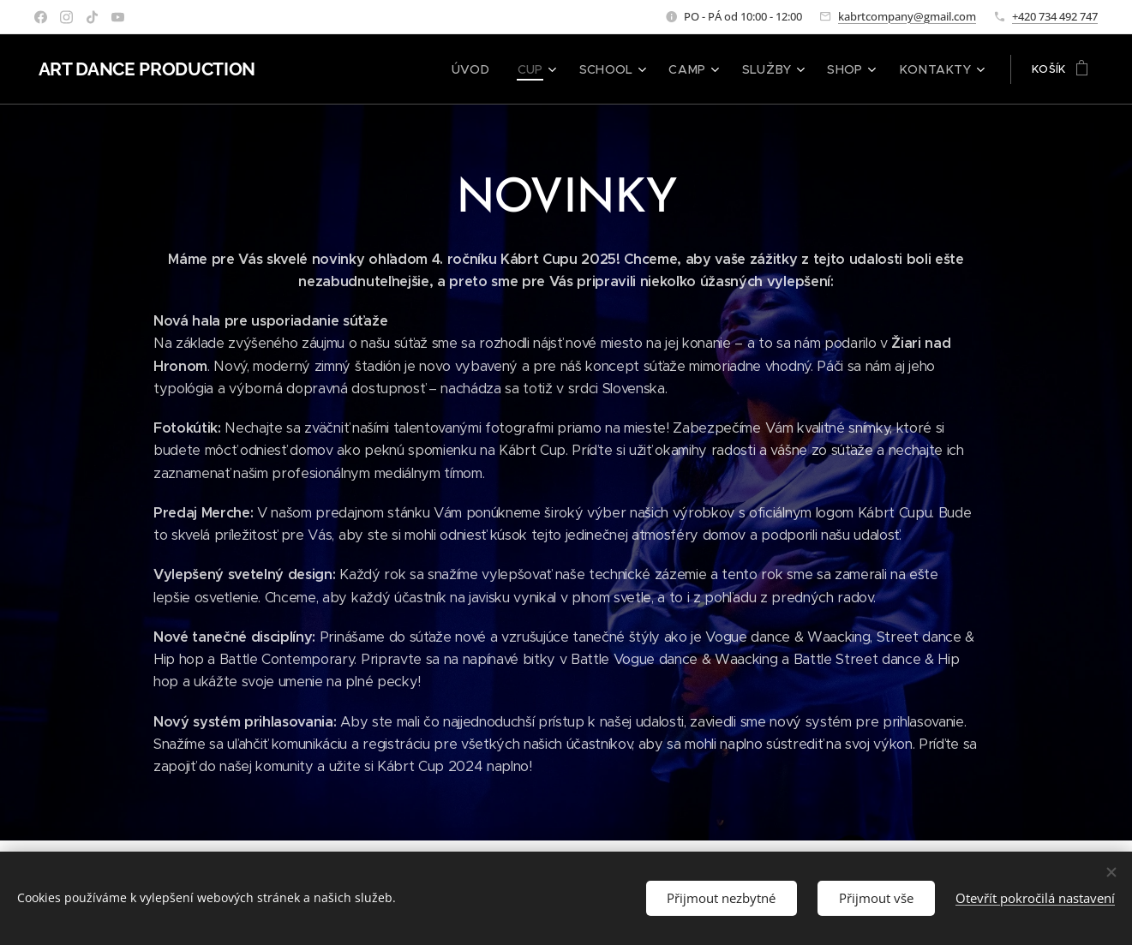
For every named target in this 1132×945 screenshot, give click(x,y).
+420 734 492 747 (1055, 16)
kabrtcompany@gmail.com (907, 16)
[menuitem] (501, 69)
